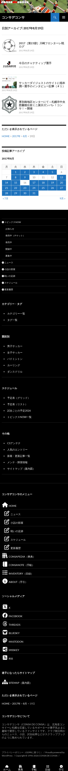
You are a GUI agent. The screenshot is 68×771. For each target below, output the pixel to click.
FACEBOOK (12, 616)
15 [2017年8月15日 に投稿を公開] (15, 182)
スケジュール (9, 282)
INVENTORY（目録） (17, 573)
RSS (7, 658)
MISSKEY (10, 650)
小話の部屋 (8, 269)
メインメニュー (63, 17)
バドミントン (14, 358)
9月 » (62, 198)
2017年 (16, 136)
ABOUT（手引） (15, 581)
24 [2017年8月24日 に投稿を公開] (33, 187)
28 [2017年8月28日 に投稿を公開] (6, 193)
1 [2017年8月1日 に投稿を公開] (15, 172)
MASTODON (12, 641)
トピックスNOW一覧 (19, 416)
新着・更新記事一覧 (18, 455)
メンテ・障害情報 (17, 462)
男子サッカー (14, 346)
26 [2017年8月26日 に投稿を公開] (52, 187)
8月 (25, 136)
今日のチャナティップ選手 (35, 63)
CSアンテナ (13, 443)
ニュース (7, 262)
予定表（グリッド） (18, 397)
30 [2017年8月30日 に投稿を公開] (24, 193)
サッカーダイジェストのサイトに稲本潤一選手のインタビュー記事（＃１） (42, 84)
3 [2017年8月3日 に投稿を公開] (34, 172)
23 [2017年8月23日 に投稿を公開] (24, 187)
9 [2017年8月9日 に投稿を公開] (25, 177)
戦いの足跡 (8, 276)
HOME (6, 136)
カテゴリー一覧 (16, 313)
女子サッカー (14, 352)
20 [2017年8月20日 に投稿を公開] (61, 182)
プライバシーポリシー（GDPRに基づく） (22, 752)
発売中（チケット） (15, 235)
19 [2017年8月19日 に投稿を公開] (52, 182)
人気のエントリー (17, 449)
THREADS (11, 624)
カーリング (13, 365)
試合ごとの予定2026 (19, 410)
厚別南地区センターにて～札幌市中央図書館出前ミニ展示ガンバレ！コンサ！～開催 (42, 105)
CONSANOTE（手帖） (18, 565)
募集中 (8, 255)
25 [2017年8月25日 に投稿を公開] (43, 187)
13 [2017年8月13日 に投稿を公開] (61, 177)
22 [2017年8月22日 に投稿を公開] (15, 187)
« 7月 (5, 198)
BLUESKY (11, 633)
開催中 (8, 249)
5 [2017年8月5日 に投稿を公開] (52, 172)
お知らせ (9, 228)
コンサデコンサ (13, 17)
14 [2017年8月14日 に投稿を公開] (6, 182)
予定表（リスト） (17, 404)
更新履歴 (7, 289)
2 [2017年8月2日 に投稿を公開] (25, 172)
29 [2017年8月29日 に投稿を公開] (15, 193)
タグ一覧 (12, 319)
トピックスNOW (11, 222)
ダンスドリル (14, 371)
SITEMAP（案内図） (17, 682)
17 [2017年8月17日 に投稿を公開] (33, 182)
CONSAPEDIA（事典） (18, 556)
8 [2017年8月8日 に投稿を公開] (15, 177)
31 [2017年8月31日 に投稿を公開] (33, 193)
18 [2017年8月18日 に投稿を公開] (43, 182)
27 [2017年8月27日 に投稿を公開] (61, 187)
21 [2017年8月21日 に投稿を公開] (6, 187)
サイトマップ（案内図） (21, 468)
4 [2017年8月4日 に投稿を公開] (43, 172)
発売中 (8, 242)
